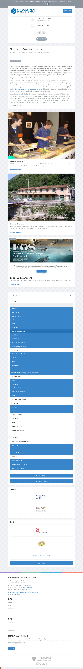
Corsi (13, 301)
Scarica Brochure (41, 481)
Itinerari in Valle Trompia (19, 464)
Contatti (43, 4)
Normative (15, 350)
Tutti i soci (41, 563)
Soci (13, 422)
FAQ (12, 305)
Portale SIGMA (15, 453)
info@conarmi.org (27, 587)
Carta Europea (15, 327)
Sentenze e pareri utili (18, 369)
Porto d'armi (15, 339)
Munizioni (14, 335)
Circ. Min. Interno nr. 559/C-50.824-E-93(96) (28, 89)
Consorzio (15, 376)
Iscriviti (11, 648)
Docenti (14, 418)
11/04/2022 (12, 239)
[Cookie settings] (0, 668)
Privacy (22, 592)
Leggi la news (15, 284)
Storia (13, 380)
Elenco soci (12, 625)
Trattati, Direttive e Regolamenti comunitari (24, 373)
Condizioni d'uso (13, 592)
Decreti (13, 358)
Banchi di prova (17, 224)
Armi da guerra (16, 316)
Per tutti (13, 411)
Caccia (13, 324)
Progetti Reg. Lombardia (20, 441)
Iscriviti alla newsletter (41, 475)
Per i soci (14, 407)
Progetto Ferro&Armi (17, 468)
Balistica (14, 320)
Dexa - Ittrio (16, 594)
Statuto (13, 395)
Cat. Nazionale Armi (18, 399)
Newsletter (37, 4)
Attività (14, 403)
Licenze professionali (18, 331)
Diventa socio (16, 414)
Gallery (14, 438)
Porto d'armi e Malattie (18, 342)
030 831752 (41, 39)
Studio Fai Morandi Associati (41, 555)
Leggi (13, 361)
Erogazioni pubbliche (31, 592)
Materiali (11, 628)
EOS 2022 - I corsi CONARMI (22, 278)
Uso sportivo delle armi (18, 346)
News (13, 434)
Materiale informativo (18, 392)
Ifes (12, 449)
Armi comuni (15, 312)
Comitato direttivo (17, 388)
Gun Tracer (14, 445)
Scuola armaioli (17, 161)
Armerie (14, 308)
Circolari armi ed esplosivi (19, 354)
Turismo (14, 457)
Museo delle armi (16, 460)
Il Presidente (15, 384)
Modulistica (15, 365)
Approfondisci (15, 169)
